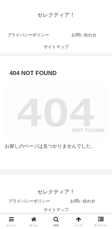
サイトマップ (56, 209)
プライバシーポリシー (29, 201)
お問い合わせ (82, 201)
